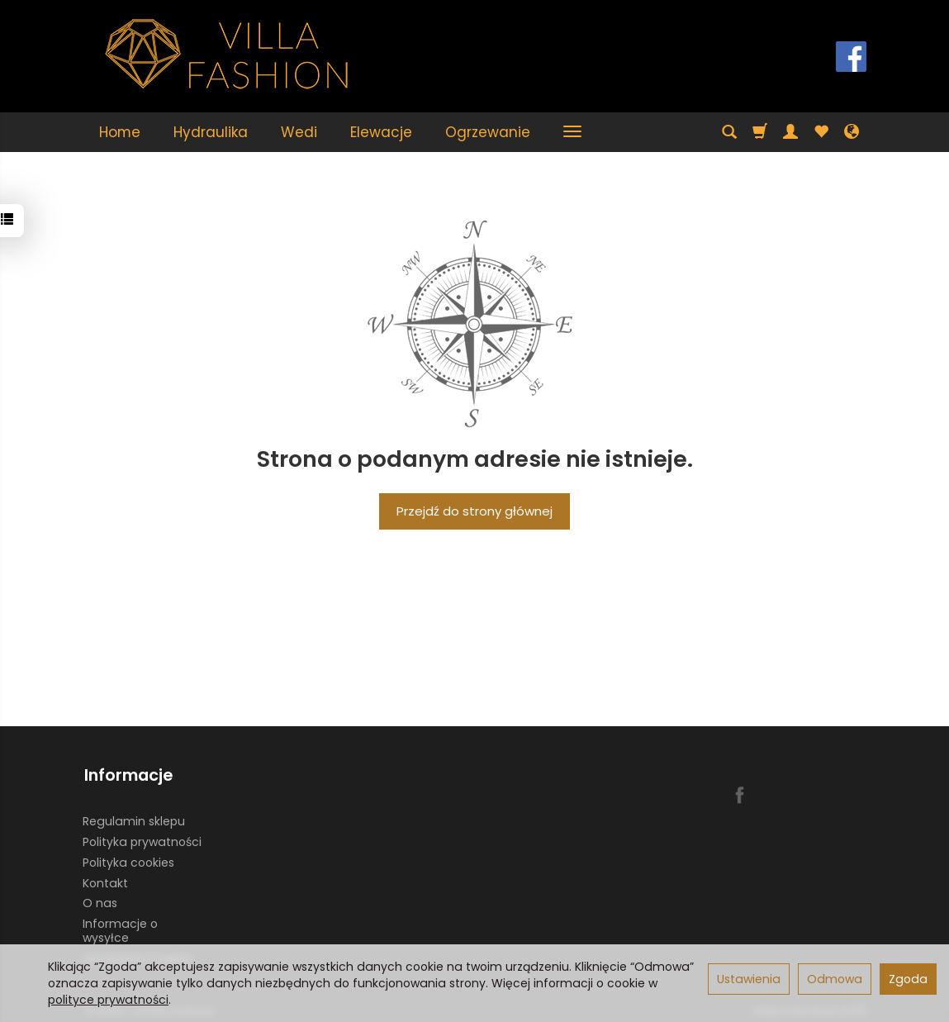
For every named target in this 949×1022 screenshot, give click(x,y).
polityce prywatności (108, 999)
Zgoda (908, 979)
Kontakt (105, 877)
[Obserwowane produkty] (821, 132)
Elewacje (381, 132)
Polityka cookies (128, 856)
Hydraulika (210, 132)
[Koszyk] (760, 132)
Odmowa (834, 979)
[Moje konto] (790, 132)
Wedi (299, 132)
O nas (100, 898)
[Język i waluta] (851, 132)
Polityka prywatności (142, 837)
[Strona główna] (227, 54)
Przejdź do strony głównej (474, 511)
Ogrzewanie (487, 132)
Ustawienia (749, 979)
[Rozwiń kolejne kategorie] (572, 132)
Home (119, 132)
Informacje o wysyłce (120, 925)
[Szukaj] (729, 132)
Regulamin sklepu (134, 816)
